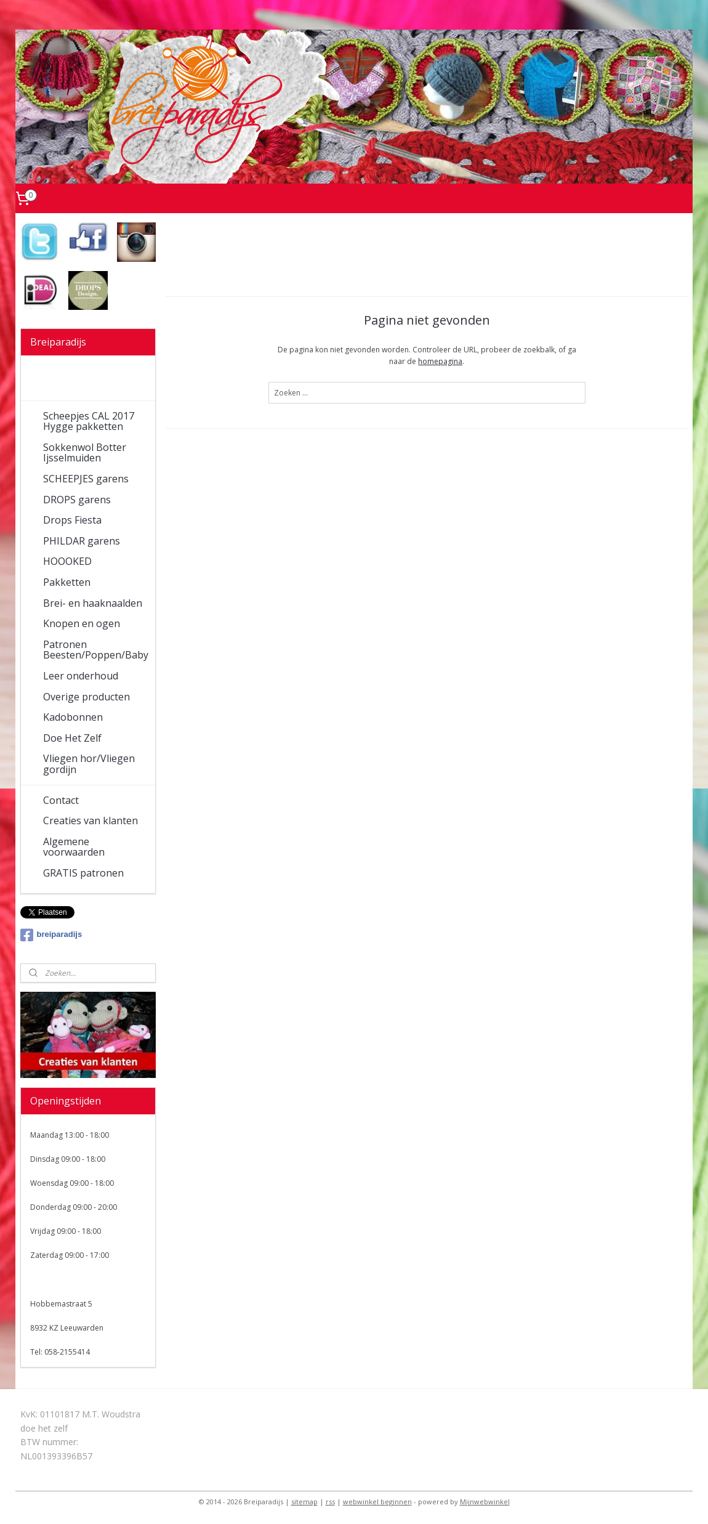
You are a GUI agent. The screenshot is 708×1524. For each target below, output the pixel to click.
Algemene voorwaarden (74, 847)
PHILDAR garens (81, 541)
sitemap (304, 1501)
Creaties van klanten (90, 820)
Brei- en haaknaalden (92, 603)
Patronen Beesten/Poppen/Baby (95, 650)
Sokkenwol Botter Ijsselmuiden (84, 452)
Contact (61, 800)
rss (330, 1501)
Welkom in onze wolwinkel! (80, 380)
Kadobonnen (73, 717)
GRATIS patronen (83, 873)
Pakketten (67, 582)
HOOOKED (67, 561)
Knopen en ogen (81, 623)
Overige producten (86, 696)
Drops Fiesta (72, 520)
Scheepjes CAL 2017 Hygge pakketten (88, 421)
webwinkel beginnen (377, 1501)
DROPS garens (77, 499)
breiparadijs (51, 935)
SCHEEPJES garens (86, 478)
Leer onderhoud (80, 676)
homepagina (440, 361)
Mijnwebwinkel (485, 1501)
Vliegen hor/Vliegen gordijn (89, 764)
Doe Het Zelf (72, 738)
